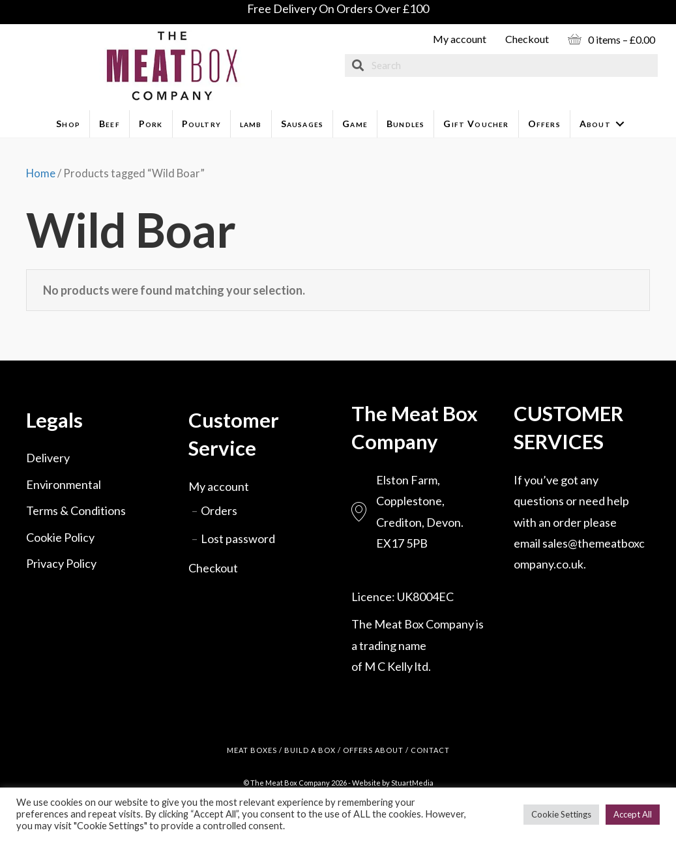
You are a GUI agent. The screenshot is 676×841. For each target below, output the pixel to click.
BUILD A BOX (310, 750)
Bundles (405, 123)
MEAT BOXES (252, 750)
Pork (151, 123)
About (595, 123)
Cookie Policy (60, 537)
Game (355, 123)
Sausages (302, 123)
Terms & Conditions (76, 510)
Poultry (201, 123)
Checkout (527, 39)
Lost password (238, 538)
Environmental (63, 484)
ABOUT (389, 750)
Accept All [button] (632, 814)
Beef (109, 123)
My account (459, 39)
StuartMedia (412, 782)
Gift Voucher (475, 123)
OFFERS (358, 750)
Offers (544, 123)
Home (40, 173)
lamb (251, 123)
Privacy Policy (61, 563)
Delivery (48, 457)
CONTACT (430, 750)
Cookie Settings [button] (561, 814)
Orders (219, 510)
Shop (68, 123)
